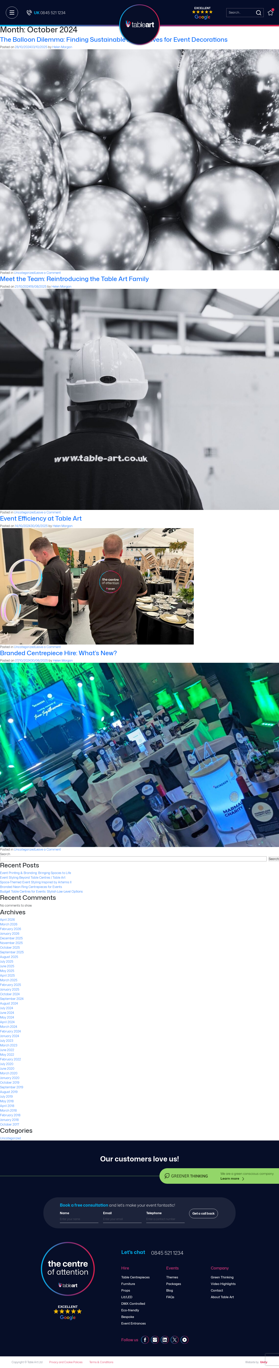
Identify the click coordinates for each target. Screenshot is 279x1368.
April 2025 (7, 975)
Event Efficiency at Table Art (41, 518)
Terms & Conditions (101, 1362)
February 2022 (10, 1059)
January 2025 (9, 989)
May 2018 (7, 1101)
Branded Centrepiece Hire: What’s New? (58, 652)
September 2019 (11, 1087)
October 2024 (10, 994)
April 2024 (7, 1022)
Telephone (154, 1213)
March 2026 (8, 924)
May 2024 (7, 1017)
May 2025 (7, 971)
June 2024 (7, 1013)
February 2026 (10, 929)
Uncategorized (24, 273)
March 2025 (8, 980)
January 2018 (9, 1120)
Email (107, 1213)
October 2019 (9, 1082)
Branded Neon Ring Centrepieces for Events (31, 887)
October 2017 (9, 1124)
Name (64, 1213)
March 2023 (8, 1045)
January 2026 (9, 933)
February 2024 (10, 1031)
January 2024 (9, 1036)
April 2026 (7, 919)
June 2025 (7, 966)
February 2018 (10, 1115)
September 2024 (12, 999)
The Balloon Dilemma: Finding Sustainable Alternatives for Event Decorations (114, 39)
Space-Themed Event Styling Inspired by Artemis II (35, 882)
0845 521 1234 (167, 1252)
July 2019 (6, 1096)
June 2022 (7, 1050)
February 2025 (10, 985)
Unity (263, 1362)
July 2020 (6, 1064)
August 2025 (9, 957)
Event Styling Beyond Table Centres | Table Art (32, 877)
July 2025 (6, 961)
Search (5, 854)
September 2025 (12, 952)
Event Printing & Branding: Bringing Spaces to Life (35, 873)
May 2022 (7, 1054)
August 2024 (9, 1003)
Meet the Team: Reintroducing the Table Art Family (74, 278)
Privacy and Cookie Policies (66, 1362)
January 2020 (9, 1078)
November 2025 (11, 943)
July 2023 (6, 1040)
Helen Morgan (62, 47)
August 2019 (9, 1092)
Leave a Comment (48, 273)
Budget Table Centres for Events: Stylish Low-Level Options (41, 891)
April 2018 (7, 1106)
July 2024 (6, 1008)
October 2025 (10, 947)
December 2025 (11, 938)
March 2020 (8, 1073)
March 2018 (8, 1110)
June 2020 (7, 1068)
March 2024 (8, 1026)
